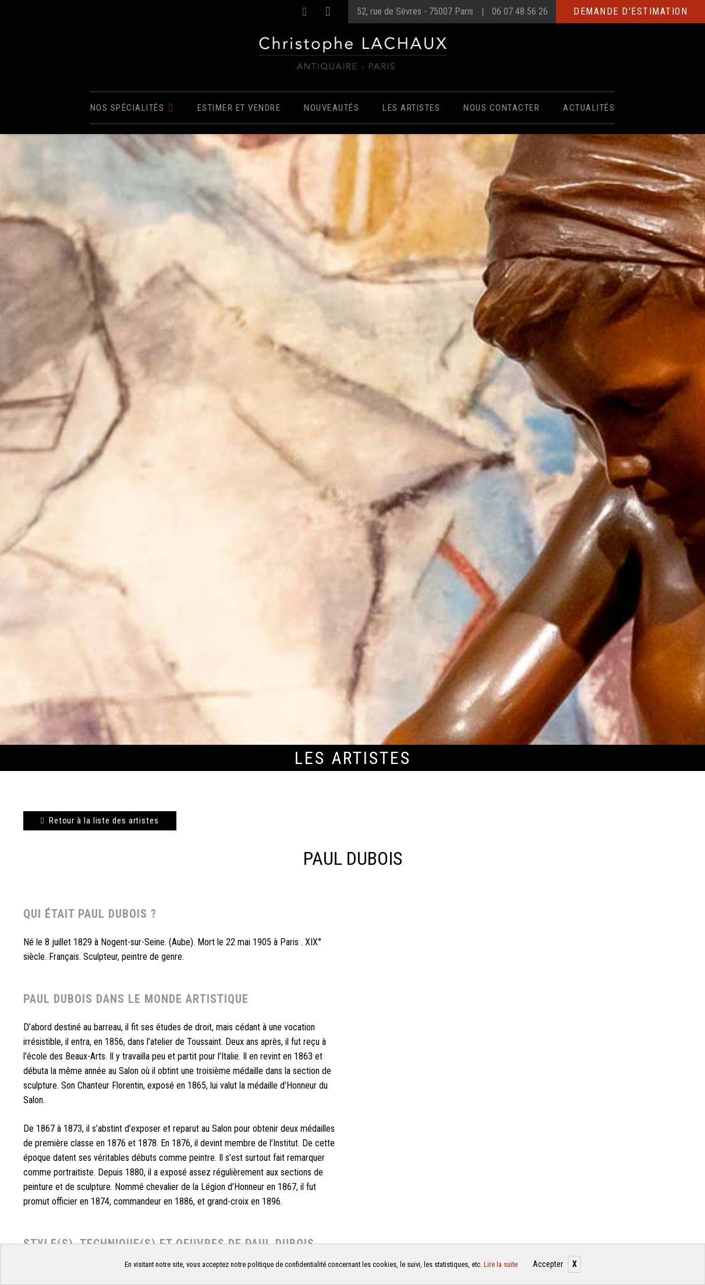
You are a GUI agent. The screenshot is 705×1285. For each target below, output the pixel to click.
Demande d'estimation (630, 11)
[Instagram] (327, 11)
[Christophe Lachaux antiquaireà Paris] (352, 52)
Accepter (548, 1264)
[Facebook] (304, 11)
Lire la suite (501, 1264)
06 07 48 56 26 (520, 11)
